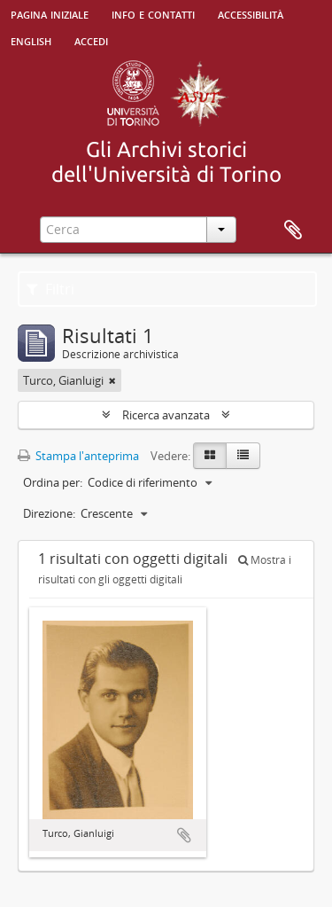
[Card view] (210, 455)
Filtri (50, 289)
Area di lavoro (293, 230)
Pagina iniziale (50, 13)
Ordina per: (52, 482)
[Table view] (243, 455)
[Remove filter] (112, 380)
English (31, 40)
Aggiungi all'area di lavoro (184, 835)
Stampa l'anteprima (78, 456)
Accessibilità (250, 13)
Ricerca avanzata (166, 415)
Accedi (91, 40)
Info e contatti (153, 13)
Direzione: (49, 513)
